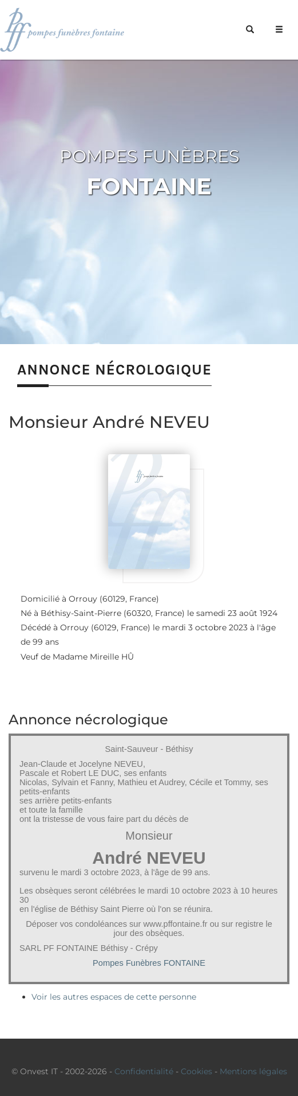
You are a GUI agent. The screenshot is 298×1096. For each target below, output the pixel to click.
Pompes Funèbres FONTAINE (149, 963)
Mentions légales (253, 1071)
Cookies (196, 1071)
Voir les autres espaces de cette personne (113, 997)
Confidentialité (143, 1071)
